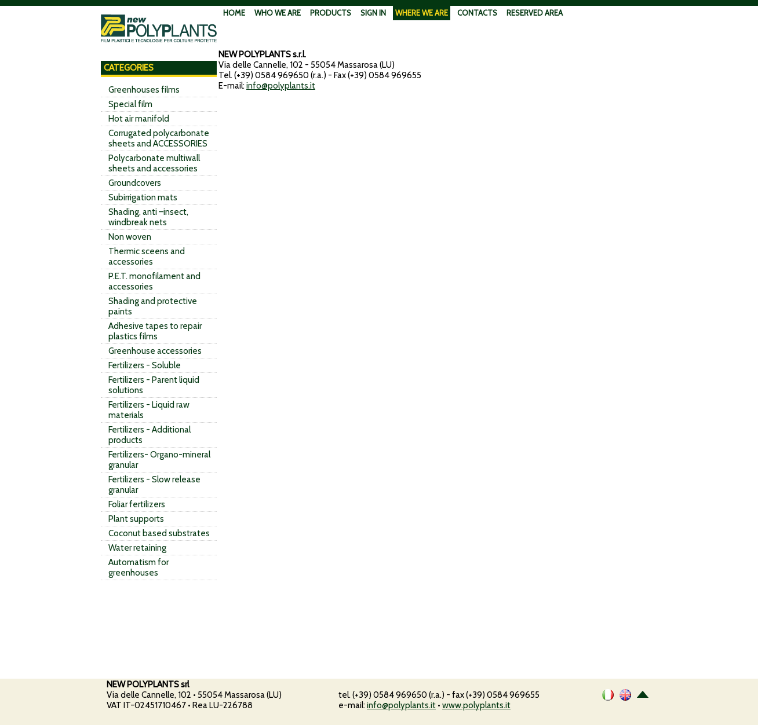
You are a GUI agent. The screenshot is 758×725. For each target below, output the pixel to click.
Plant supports (136, 519)
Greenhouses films (144, 90)
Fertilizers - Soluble (144, 365)
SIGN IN (373, 12)
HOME (234, 12)
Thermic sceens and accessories (146, 256)
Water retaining (137, 548)
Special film (130, 104)
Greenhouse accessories (155, 351)
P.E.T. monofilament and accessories (154, 281)
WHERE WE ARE (421, 12)
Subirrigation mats (142, 197)
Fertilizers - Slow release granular (154, 484)
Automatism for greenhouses (138, 567)
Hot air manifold (138, 118)
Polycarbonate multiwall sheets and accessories (154, 163)
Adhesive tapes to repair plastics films (155, 331)
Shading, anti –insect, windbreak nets (148, 217)
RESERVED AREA (534, 12)
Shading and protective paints (152, 306)
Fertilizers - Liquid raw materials (149, 410)
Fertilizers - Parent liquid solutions (153, 385)
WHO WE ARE (277, 12)
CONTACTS (477, 12)
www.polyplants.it (476, 705)
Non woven (129, 237)
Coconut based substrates (159, 533)
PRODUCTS (330, 12)
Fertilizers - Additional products (149, 434)
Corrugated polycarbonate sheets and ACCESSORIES (158, 138)
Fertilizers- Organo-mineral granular (159, 459)
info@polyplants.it (280, 85)
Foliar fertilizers (136, 504)
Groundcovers (134, 183)
